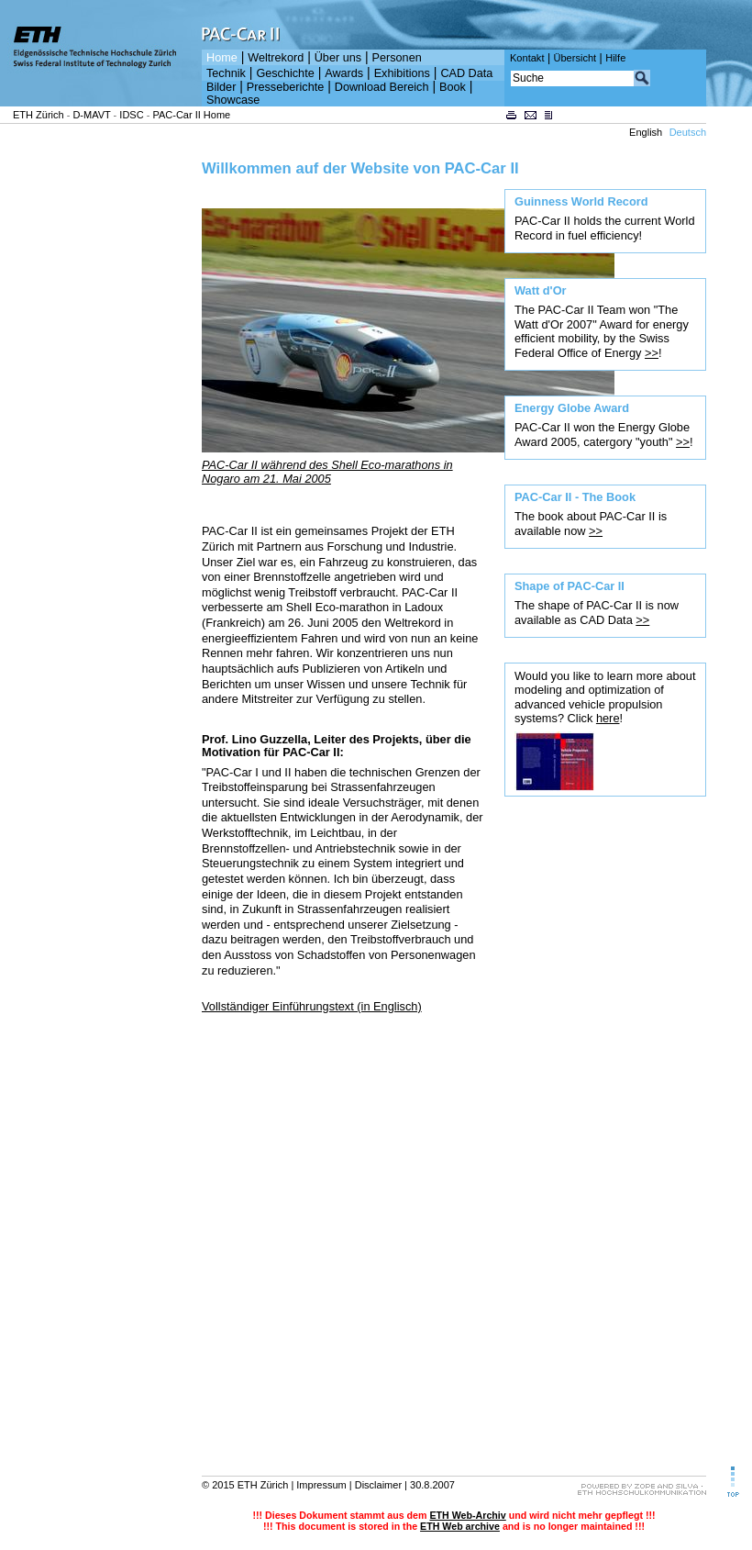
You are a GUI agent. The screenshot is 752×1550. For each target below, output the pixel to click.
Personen (397, 57)
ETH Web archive (460, 1526)
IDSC (131, 114)
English (645, 132)
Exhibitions (402, 73)
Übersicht (574, 57)
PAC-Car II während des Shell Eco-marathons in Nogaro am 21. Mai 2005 (327, 471)
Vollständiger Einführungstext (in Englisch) (312, 1006)
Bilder (221, 87)
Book (452, 87)
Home (222, 57)
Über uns (338, 57)
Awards (344, 73)
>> (651, 353)
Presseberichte (285, 87)
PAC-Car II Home (191, 114)
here (608, 718)
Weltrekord (276, 57)
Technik (226, 73)
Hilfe (615, 57)
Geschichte (285, 73)
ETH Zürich (38, 114)
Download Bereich (382, 87)
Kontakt (527, 57)
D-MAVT (91, 114)
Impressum (321, 1484)
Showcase (233, 100)
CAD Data (466, 73)
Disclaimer (378, 1484)
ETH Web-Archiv (467, 1515)
